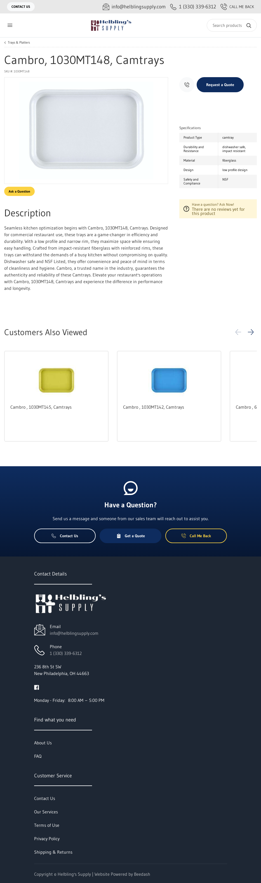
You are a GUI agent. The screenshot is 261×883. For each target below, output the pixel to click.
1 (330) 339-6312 (66, 653)
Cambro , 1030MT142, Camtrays (153, 406)
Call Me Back (237, 6)
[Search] (232, 25)
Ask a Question (19, 191)
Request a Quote (220, 84)
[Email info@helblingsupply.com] (134, 7)
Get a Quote (130, 535)
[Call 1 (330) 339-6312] (193, 7)
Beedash (142, 874)
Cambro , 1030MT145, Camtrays (41, 406)
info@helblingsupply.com (74, 633)
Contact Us (20, 6)
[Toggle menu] (9, 25)
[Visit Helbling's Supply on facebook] (36, 687)
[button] (250, 332)
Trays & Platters (19, 42)
